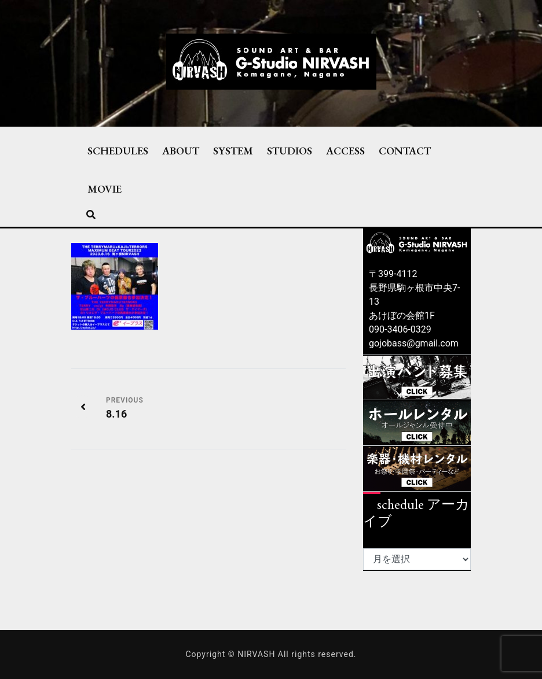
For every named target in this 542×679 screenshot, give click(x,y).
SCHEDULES (117, 150)
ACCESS (345, 150)
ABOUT (180, 150)
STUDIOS (289, 150)
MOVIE (104, 188)
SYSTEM (233, 150)
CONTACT (405, 150)
